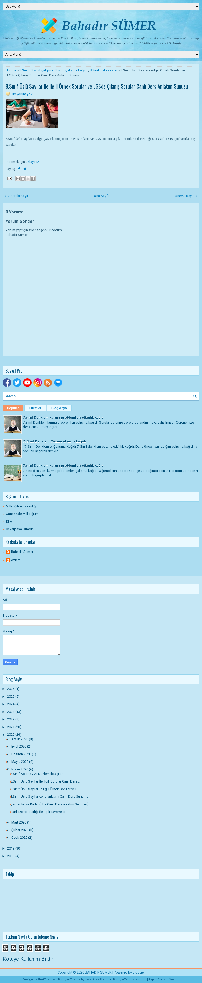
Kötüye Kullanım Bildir (28, 959)
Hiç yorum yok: (22, 94)
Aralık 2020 (20, 739)
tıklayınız (32, 162)
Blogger (139, 972)
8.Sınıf (24, 70)
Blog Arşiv (59, 408)
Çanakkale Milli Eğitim (22, 514)
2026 (11, 689)
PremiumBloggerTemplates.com (123, 979)
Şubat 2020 (20, 830)
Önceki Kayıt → (186, 196)
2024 (11, 704)
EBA (9, 521)
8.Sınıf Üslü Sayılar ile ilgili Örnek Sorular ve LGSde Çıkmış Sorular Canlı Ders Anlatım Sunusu (97, 86)
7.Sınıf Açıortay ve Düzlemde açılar (36, 774)
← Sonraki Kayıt (16, 196)
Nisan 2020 (20, 769)
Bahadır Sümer (22, 552)
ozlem (16, 560)
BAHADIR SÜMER (98, 972)
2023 (11, 712)
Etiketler (35, 408)
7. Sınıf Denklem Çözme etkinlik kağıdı (54, 441)
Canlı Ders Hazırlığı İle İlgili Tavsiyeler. (38, 812)
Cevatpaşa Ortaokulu (21, 529)
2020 (11, 735)
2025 (11, 696)
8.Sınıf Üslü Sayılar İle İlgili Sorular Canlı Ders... (45, 781)
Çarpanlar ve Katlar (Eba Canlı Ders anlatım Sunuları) (49, 804)
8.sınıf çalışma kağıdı (71, 70)
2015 (11, 856)
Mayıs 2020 (20, 762)
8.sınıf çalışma (42, 70)
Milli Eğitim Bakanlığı (21, 506)
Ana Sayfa (101, 196)
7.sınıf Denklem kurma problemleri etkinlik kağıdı (64, 417)
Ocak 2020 (19, 838)
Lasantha (91, 979)
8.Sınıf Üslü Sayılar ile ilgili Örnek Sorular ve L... (45, 789)
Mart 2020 (19, 822)
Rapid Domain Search (164, 979)
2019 (11, 848)
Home (11, 70)
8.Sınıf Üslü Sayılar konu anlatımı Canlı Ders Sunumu (49, 797)
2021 (11, 727)
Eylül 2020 (19, 746)
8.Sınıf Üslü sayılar (103, 70)
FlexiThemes (47, 979)
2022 (11, 719)
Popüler (13, 408)
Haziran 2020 (21, 754)
